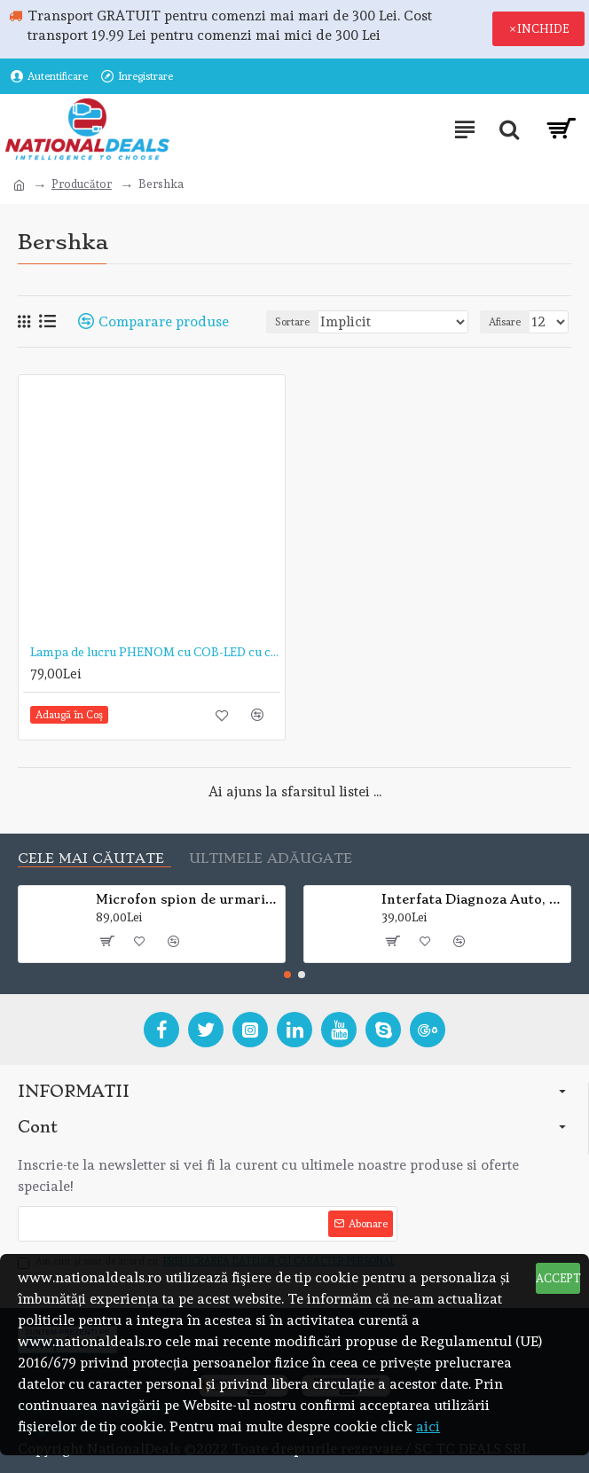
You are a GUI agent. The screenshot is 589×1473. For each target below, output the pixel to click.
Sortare (292, 322)
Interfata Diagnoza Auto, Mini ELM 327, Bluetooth (473, 899)
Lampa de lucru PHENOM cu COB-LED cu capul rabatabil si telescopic (155, 652)
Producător (81, 184)
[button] (287, 974)
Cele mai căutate (91, 858)
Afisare (505, 322)
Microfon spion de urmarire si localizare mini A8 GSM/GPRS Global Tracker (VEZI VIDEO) (187, 899)
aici (428, 1426)
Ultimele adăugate (270, 858)
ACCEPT (558, 1278)
